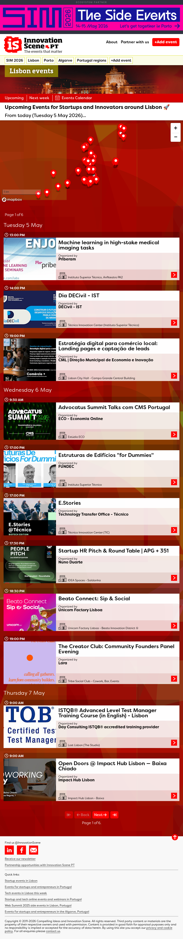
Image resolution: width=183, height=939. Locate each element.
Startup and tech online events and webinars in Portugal (43, 899)
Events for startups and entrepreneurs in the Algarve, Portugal (47, 912)
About (111, 41)
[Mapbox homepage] (11, 199)
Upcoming (14, 97)
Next (100, 814)
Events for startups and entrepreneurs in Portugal (38, 887)
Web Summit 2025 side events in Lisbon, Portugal (38, 905)
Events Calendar (73, 97)
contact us (53, 931)
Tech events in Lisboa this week (26, 893)
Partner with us (135, 41)
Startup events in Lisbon (21, 881)
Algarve (65, 60)
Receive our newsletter (20, 859)
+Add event (166, 41)
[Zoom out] (175, 137)
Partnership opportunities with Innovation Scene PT (40, 865)
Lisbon (33, 60)
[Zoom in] (175, 128)
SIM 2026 (14, 60)
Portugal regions (91, 60)
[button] (90, 141)
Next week (39, 97)
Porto (49, 60)
